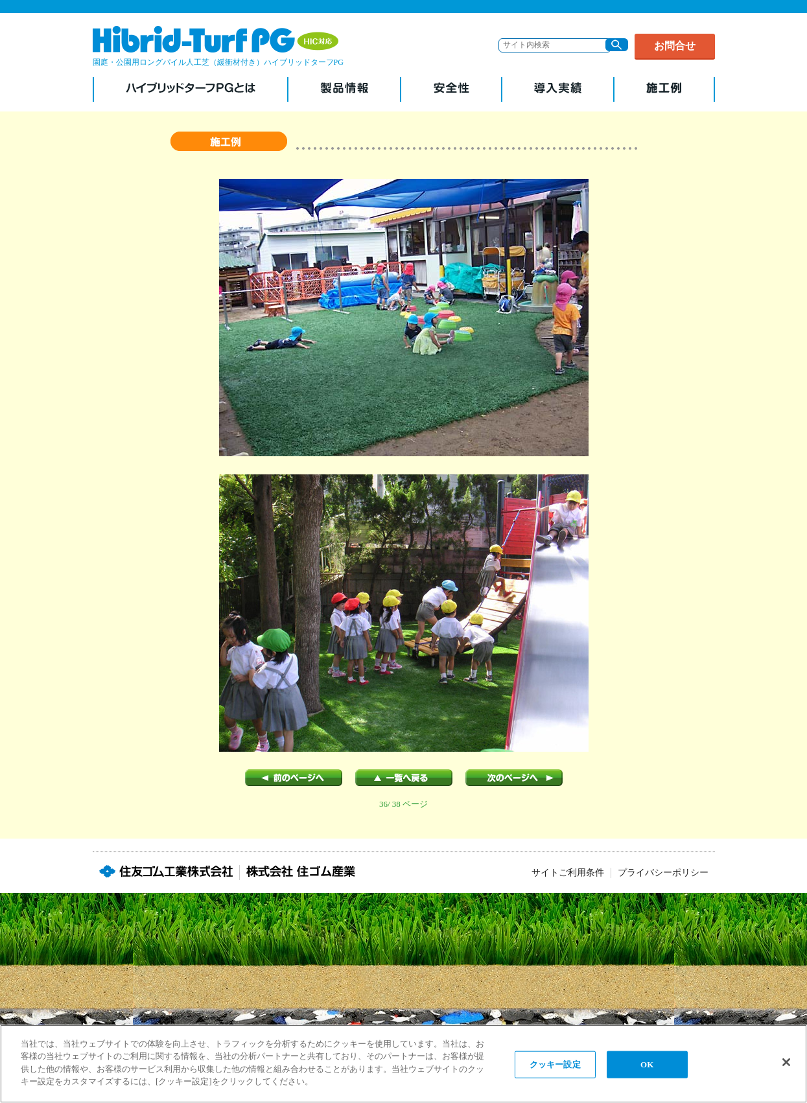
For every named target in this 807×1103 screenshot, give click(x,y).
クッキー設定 (555, 1064)
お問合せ (675, 45)
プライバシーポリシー (663, 872)
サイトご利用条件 (568, 872)
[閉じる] (786, 1062)
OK (646, 1064)
